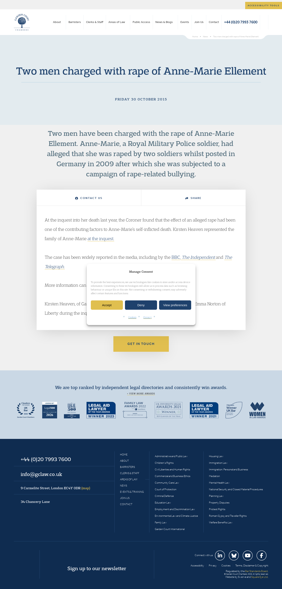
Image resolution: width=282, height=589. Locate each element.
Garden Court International (170, 529)
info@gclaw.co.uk (41, 474)
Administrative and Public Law (171, 456)
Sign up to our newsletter (96, 568)
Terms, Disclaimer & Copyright (251, 565)
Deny (141, 305)
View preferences (175, 305)
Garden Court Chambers (22, 22)
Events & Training (132, 491)
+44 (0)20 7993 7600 (240, 22)
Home (123, 454)
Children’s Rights (164, 462)
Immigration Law (218, 462)
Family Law (161, 522)
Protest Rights (217, 509)
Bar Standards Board (256, 571)
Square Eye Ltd (259, 576)
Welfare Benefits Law (220, 522)
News (123, 485)
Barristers (74, 22)
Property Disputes (219, 502)
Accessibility (197, 565)
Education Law (163, 502)
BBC (176, 257)
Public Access (141, 22)
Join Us (199, 22)
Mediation (214, 476)
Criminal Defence (164, 495)
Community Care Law (167, 482)
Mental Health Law (219, 482)
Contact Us (88, 198)
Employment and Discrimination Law (175, 509)
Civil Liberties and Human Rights (172, 469)
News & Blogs (164, 22)
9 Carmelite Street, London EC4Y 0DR (55, 488)
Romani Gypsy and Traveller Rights (228, 515)
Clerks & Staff (94, 22)
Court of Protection (165, 489)
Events (184, 22)
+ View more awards (141, 393)
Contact (214, 22)
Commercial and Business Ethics (172, 476)
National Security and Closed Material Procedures (236, 489)
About (57, 22)
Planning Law (216, 495)
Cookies (132, 317)
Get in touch (141, 344)
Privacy (147, 317)
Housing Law (216, 456)
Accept (107, 305)
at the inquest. (101, 238)
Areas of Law (116, 22)
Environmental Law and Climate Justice (176, 515)
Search (264, 22)
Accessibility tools (264, 5)
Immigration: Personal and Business (228, 469)
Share (193, 198)
